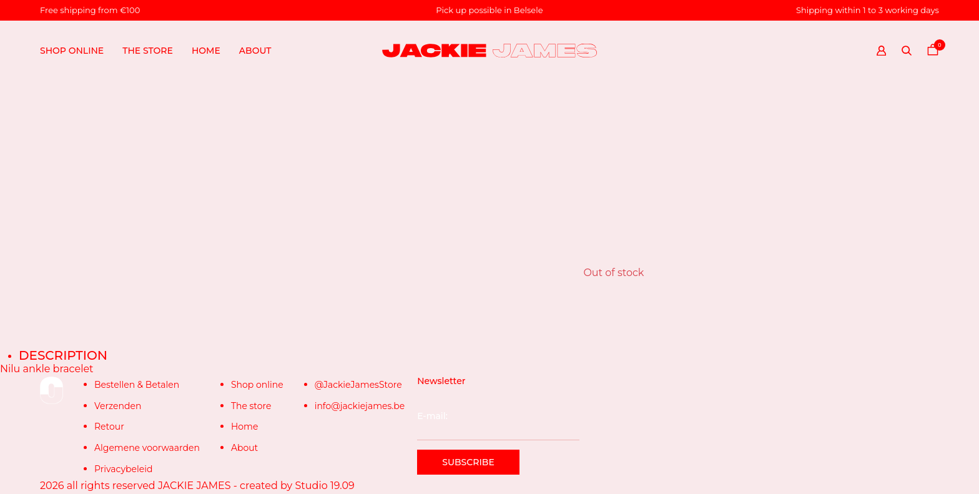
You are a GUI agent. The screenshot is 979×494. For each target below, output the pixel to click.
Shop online (72, 50)
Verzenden (117, 406)
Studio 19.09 (324, 486)
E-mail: (498, 425)
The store (147, 50)
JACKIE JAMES (194, 486)
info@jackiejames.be (360, 406)
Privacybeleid (123, 469)
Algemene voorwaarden (147, 447)
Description (63, 355)
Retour (109, 426)
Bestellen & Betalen (136, 384)
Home (206, 50)
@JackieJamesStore (358, 384)
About (255, 50)
